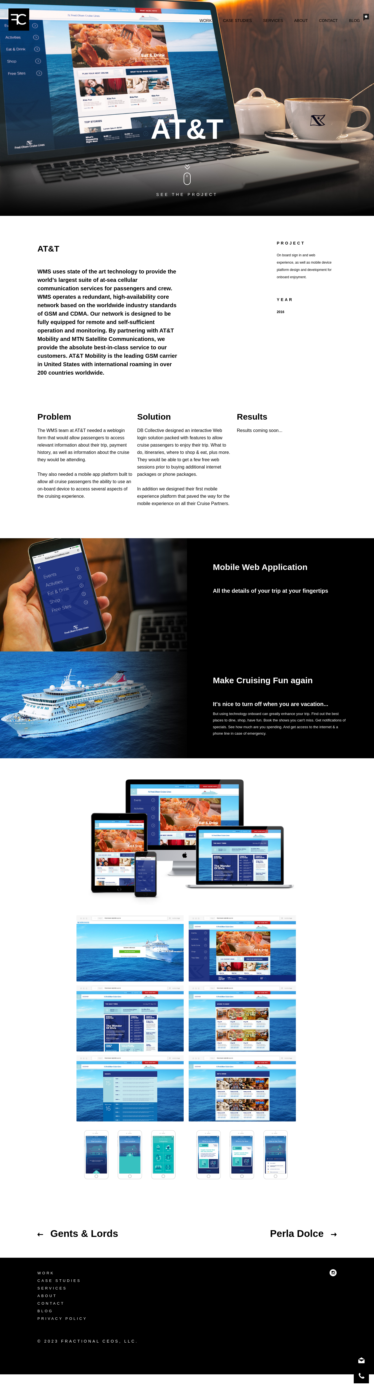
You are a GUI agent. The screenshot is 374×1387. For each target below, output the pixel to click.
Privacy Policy (62, 1332)
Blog (354, 20)
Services (273, 20)
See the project (187, 194)
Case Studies (237, 20)
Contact (328, 20)
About (301, 20)
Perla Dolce (303, 1233)
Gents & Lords (77, 1233)
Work (205, 20)
